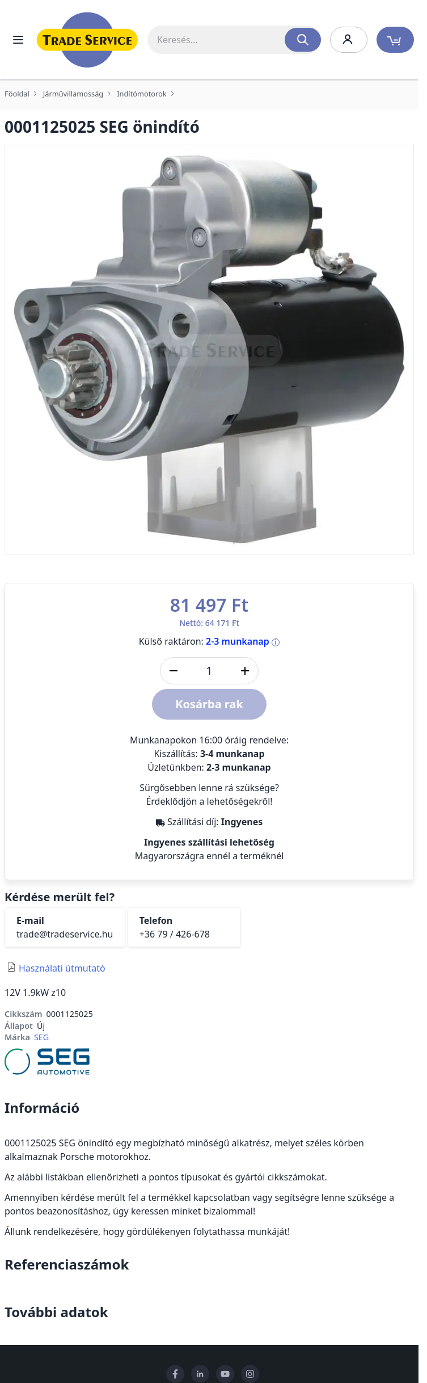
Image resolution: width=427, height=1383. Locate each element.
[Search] (303, 40)
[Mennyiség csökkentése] (173, 670)
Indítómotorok (141, 94)
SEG (41, 1037)
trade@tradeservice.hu (64, 934)
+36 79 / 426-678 (174, 934)
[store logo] (87, 39)
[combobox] (234, 39)
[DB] (209, 671)
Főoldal (17, 94)
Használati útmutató (62, 968)
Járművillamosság (73, 94)
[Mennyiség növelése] (245, 670)
